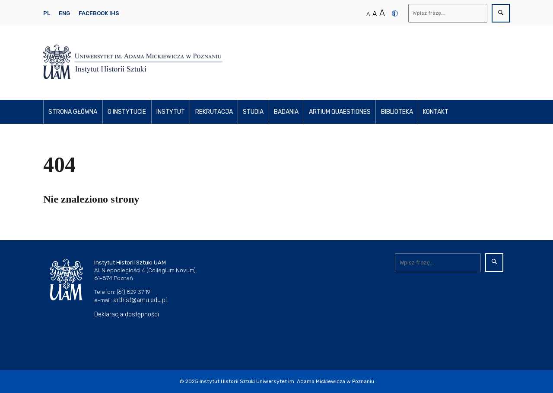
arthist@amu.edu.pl (140, 300)
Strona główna (72, 112)
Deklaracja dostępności (126, 314)
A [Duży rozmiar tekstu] (382, 13)
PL (46, 13)
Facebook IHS (99, 13)
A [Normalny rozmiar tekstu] (368, 14)
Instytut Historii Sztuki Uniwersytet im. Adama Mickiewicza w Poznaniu (287, 381)
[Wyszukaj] (448, 13)
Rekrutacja (214, 112)
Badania (286, 112)
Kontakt (435, 112)
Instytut (170, 112)
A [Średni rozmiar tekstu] (374, 14)
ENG (64, 13)
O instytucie (127, 112)
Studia (253, 112)
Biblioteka (397, 112)
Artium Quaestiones (340, 112)
